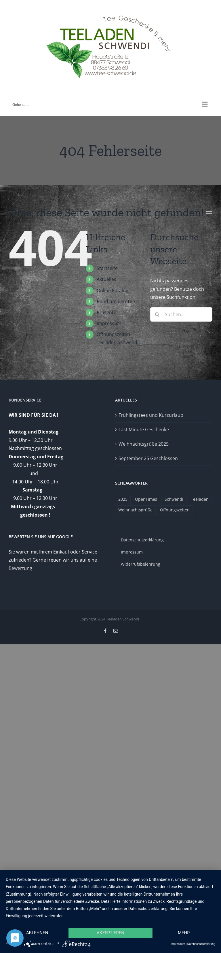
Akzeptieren (110, 932)
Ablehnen (37, 932)
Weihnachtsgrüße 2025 (144, 444)
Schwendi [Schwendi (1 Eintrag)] (174, 499)
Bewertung (20, 568)
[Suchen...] (181, 314)
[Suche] (157, 314)
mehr (184, 932)
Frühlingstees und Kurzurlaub (151, 415)
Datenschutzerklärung (201, 944)
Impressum (109, 323)
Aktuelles (106, 279)
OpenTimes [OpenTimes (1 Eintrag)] (146, 499)
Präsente (106, 312)
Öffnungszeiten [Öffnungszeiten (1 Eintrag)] (175, 510)
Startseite (107, 268)
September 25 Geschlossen (148, 458)
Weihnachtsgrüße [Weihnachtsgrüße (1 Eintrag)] (135, 510)
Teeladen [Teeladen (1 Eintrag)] (200, 499)
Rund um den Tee (116, 301)
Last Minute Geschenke (144, 429)
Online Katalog (112, 290)
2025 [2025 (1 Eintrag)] (122, 499)
